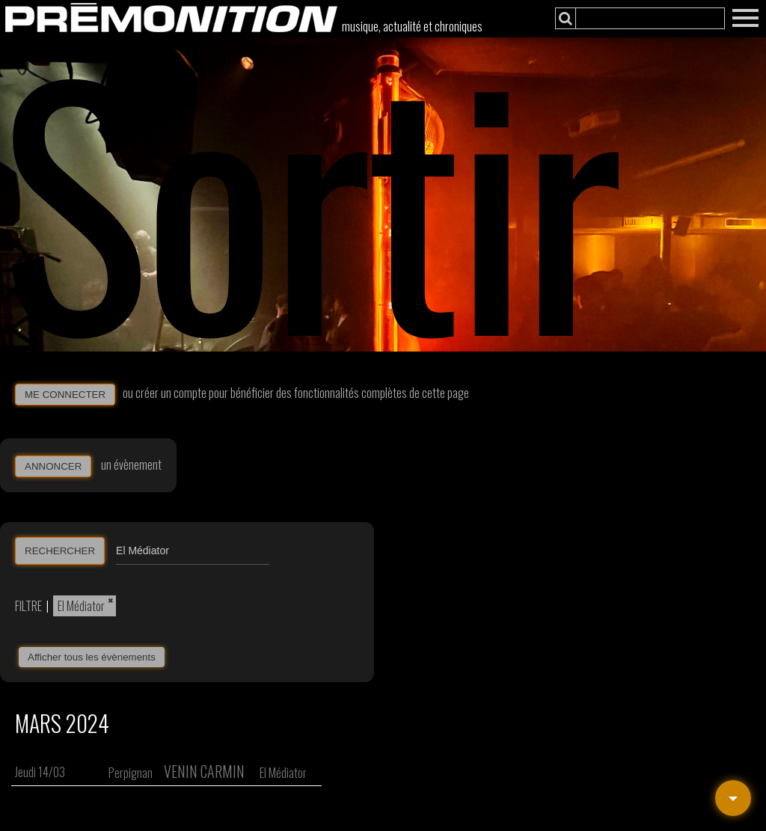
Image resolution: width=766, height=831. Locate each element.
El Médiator (81, 606)
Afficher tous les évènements (92, 657)
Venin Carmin (204, 771)
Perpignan (130, 773)
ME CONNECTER (65, 394)
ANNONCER (53, 466)
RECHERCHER (60, 550)
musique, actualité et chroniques (412, 26)
